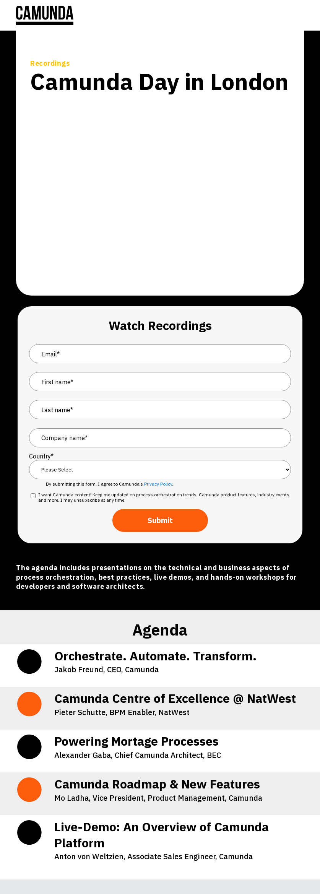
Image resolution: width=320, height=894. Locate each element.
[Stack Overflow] (43, 870)
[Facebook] (112, 870)
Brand (295, 819)
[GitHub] (90, 870)
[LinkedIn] (21, 870)
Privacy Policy (158, 378)
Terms (223, 819)
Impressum (260, 819)
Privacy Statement (177, 819)
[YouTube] (66, 870)
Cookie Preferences (113, 819)
